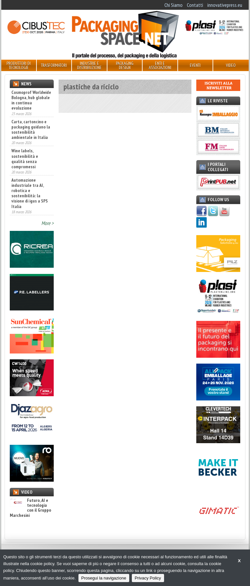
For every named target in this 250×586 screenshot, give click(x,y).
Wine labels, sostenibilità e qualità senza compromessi (24, 158)
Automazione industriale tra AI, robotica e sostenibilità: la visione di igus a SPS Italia (29, 193)
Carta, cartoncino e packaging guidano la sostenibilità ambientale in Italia (30, 129)
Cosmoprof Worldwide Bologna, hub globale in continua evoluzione (31, 100)
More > (47, 223)
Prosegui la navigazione (103, 578)
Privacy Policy (148, 578)
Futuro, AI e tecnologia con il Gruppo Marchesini (30, 508)
